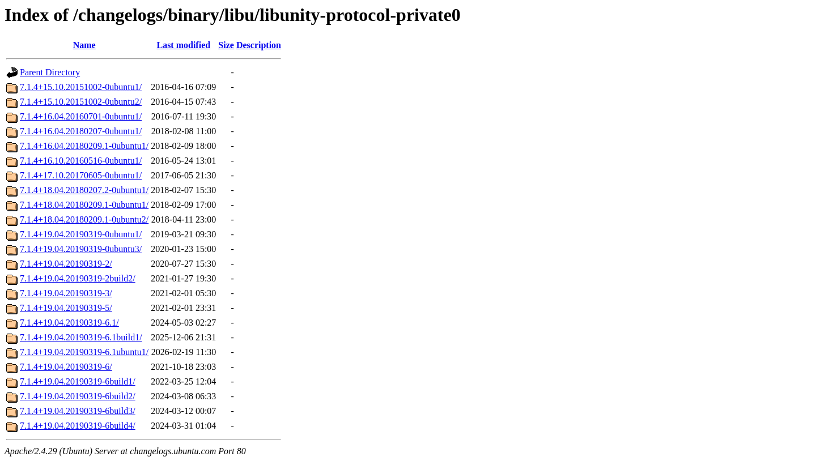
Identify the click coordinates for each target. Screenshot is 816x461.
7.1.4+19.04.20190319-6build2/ (77, 396)
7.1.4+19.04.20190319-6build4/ (77, 425)
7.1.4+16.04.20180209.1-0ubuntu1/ (84, 146)
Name (84, 45)
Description (258, 45)
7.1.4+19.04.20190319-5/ (66, 308)
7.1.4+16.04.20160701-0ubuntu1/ (81, 116)
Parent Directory (50, 72)
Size (226, 45)
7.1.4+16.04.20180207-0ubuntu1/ (81, 131)
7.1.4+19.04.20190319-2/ (66, 263)
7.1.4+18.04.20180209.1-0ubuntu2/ (84, 219)
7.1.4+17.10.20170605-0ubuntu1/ (81, 175)
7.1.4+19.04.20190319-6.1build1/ (81, 337)
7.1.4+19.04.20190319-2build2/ (77, 278)
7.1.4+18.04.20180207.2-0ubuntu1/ (84, 190)
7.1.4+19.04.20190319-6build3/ (77, 411)
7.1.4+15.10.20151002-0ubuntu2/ (81, 101)
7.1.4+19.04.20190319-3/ (66, 293)
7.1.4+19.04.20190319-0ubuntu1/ (81, 234)
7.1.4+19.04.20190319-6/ (66, 367)
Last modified (183, 45)
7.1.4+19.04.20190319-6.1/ (69, 322)
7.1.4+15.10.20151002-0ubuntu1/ (81, 87)
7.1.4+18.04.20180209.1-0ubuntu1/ (84, 205)
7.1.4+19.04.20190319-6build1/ (77, 381)
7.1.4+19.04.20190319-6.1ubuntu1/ (84, 352)
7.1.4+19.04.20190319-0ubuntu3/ (81, 249)
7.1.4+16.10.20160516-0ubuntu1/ (81, 160)
